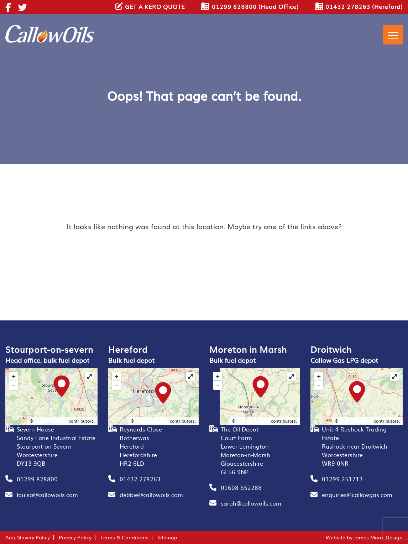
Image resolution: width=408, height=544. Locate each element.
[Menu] (393, 35)
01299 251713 (342, 479)
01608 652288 (241, 487)
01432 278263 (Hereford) (364, 6)
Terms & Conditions (124, 537)
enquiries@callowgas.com (357, 494)
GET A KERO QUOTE (155, 6)
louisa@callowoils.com (47, 494)
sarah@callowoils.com (251, 503)
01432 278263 (140, 479)
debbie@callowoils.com (151, 494)
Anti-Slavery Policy (27, 537)
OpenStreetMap (51, 421)
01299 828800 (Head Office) (255, 6)
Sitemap (167, 537)
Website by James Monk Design (364, 537)
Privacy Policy (75, 537)
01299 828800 (37, 479)
